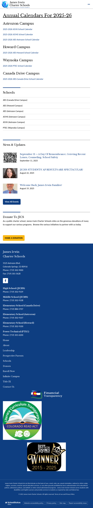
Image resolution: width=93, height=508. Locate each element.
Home (6, 340)
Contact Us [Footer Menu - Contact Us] (8, 387)
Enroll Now (9, 371)
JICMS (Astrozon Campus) (14, 116)
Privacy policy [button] (51, 503)
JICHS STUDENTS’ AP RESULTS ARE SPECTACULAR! (51, 169)
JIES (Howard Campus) (13, 105)
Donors (7, 366)
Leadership (9, 350)
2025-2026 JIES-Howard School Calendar (21, 52)
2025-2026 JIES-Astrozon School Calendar (21, 39)
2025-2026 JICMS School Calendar (18, 34)
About (6, 345)
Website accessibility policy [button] (33, 503)
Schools (9, 92)
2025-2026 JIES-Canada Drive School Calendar (23, 79)
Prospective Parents (13, 356)
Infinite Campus (11, 376)
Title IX (7, 381)
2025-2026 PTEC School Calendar (17, 66)
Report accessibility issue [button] (78, 503)
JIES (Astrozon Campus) (13, 111)
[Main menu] (89, 4)
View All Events (12, 201)
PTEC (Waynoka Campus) (14, 127)
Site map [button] (62, 503)
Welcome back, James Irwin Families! (41, 185)
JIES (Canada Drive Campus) (15, 100)
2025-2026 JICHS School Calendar (17, 29)
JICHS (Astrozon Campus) (14, 122)
